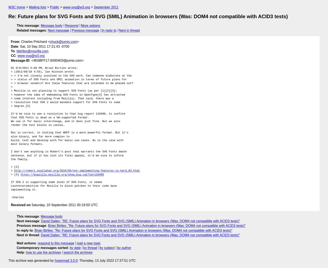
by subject (107, 248)
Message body (52, 25)
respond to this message (56, 243)
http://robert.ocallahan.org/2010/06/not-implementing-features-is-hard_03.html (77, 171)
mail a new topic (89, 243)
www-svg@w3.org (76, 7)
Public (54, 7)
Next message (58, 30)
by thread (90, 248)
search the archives (78, 252)
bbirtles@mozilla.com (32, 51)
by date (75, 248)
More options (90, 25)
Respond (71, 25)
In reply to (109, 30)
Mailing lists (37, 7)
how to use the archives (43, 252)
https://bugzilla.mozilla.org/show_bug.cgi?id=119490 (62, 175)
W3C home (16, 7)
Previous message (85, 30)
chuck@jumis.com (63, 41)
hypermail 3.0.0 (66, 260)
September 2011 (106, 7)
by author (124, 248)
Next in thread (129, 30)
